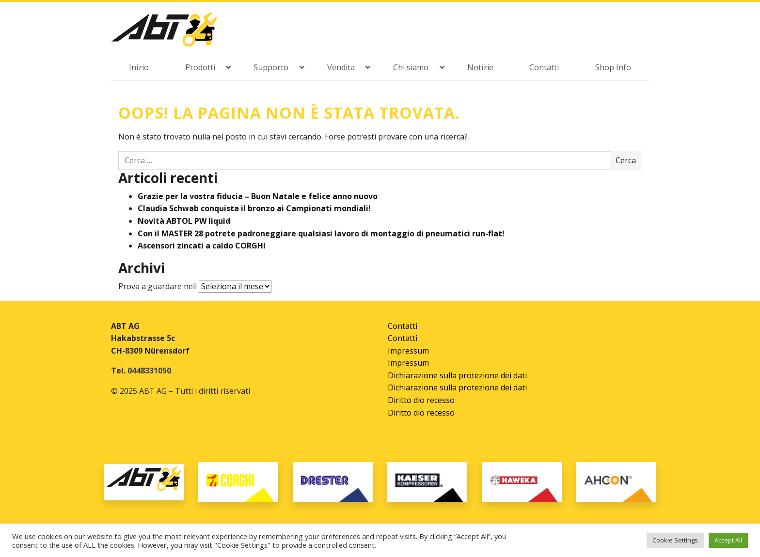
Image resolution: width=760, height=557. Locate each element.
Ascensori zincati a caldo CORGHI (202, 245)
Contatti (402, 326)
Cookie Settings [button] (675, 540)
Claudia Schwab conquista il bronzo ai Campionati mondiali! (254, 208)
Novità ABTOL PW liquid (184, 221)
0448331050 (149, 370)
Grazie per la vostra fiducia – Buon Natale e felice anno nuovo (258, 196)
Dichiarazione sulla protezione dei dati (457, 375)
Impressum (408, 350)
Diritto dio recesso (421, 400)
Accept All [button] (728, 540)
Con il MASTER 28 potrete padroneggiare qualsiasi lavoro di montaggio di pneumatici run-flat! (321, 233)
